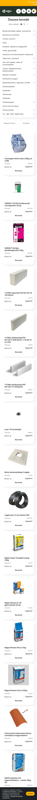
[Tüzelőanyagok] (18, 102)
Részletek (18, 171)
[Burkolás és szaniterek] (18, 35)
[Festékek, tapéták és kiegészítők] (18, 47)
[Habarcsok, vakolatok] (18, 58)
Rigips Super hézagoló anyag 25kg (17, 559)
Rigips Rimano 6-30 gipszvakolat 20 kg (13, 604)
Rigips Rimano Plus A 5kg (15, 648)
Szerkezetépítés (9, 87)
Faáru (5, 43)
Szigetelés (6, 90)
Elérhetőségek (32, 2)
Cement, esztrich (9, 39)
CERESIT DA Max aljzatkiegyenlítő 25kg (14, 249)
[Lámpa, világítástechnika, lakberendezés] (18, 70)
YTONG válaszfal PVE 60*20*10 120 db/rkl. (18, 294)
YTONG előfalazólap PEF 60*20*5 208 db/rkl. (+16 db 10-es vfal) (18, 340)
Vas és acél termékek (10, 106)
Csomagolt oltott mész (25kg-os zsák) (18, 160)
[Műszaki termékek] (18, 75)
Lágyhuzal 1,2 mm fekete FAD (17, 515)
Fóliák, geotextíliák (10, 51)
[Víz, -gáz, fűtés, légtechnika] (18, 114)
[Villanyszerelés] (18, 110)
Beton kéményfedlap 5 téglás (17, 472)
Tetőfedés (6, 98)
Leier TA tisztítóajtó (13, 429)
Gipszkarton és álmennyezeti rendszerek (18, 54)
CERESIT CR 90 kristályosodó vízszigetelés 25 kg (17, 204)
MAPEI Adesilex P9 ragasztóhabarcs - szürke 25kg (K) (18, 780)
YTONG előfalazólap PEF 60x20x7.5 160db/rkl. (15, 386)
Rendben (30, 793)
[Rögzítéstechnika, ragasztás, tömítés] (18, 83)
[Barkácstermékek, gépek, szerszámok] (18, 31)
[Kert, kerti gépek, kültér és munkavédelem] (18, 63)
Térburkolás (7, 94)
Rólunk (35, 4)
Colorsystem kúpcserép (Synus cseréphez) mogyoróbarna (18, 734)
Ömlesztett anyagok (10, 79)
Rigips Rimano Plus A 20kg (16, 690)
